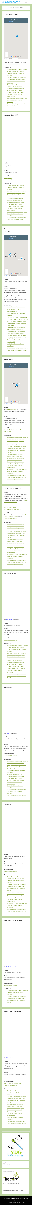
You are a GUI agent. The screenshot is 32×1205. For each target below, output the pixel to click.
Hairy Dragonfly (16, 337)
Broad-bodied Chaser (17, 98)
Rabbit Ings (7, 804)
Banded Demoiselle (17, 69)
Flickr (8, 1163)
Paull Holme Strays (10, 573)
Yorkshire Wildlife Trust (10, 409)
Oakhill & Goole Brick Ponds (12, 488)
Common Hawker (15, 84)
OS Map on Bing (8, 178)
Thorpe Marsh (8, 359)
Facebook (4, 1163)
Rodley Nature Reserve (11, 14)
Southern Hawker (15, 88)
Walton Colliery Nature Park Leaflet (12, 1083)
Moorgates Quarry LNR (11, 115)
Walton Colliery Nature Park (12, 1011)
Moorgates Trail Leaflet (9, 179)
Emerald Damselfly (15, 71)
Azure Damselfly (16, 79)
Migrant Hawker (14, 86)
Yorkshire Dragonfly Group (11, 1)
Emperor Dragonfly (15, 92)
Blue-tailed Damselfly (16, 77)
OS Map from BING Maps (10, 518)
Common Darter (16, 104)
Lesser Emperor (15, 524)
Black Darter (15, 219)
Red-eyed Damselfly (17, 317)
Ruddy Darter (16, 105)
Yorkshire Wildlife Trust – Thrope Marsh (13, 429)
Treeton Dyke (8, 687)
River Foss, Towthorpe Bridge (13, 920)
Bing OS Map (7, 431)
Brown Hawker (14, 90)
